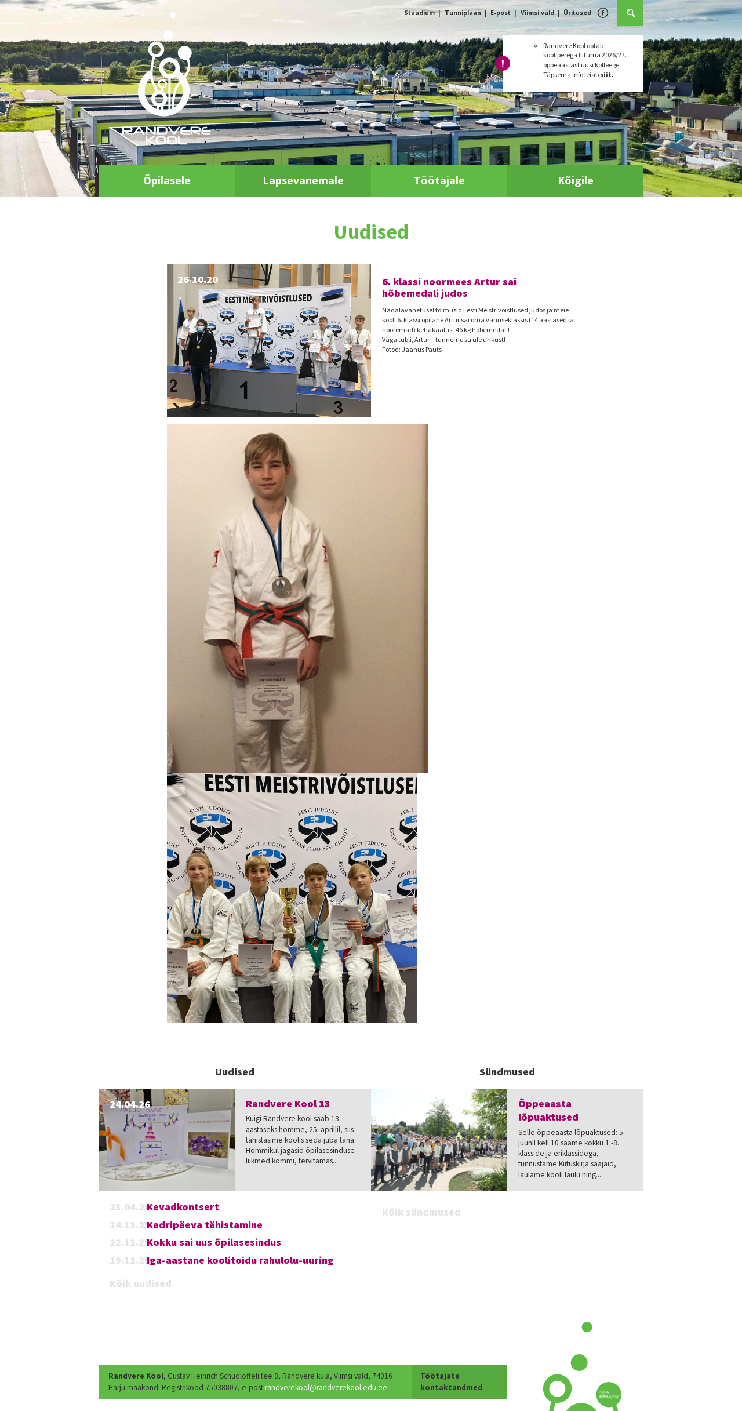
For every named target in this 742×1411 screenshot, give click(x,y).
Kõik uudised (141, 1283)
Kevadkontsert (183, 1206)
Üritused (577, 13)
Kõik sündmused (421, 1212)
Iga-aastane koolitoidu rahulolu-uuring (240, 1260)
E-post (500, 13)
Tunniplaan (463, 13)
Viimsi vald (537, 13)
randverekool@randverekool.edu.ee (326, 1387)
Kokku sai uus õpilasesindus (214, 1242)
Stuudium (419, 13)
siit (606, 74)
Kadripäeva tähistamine (205, 1224)
